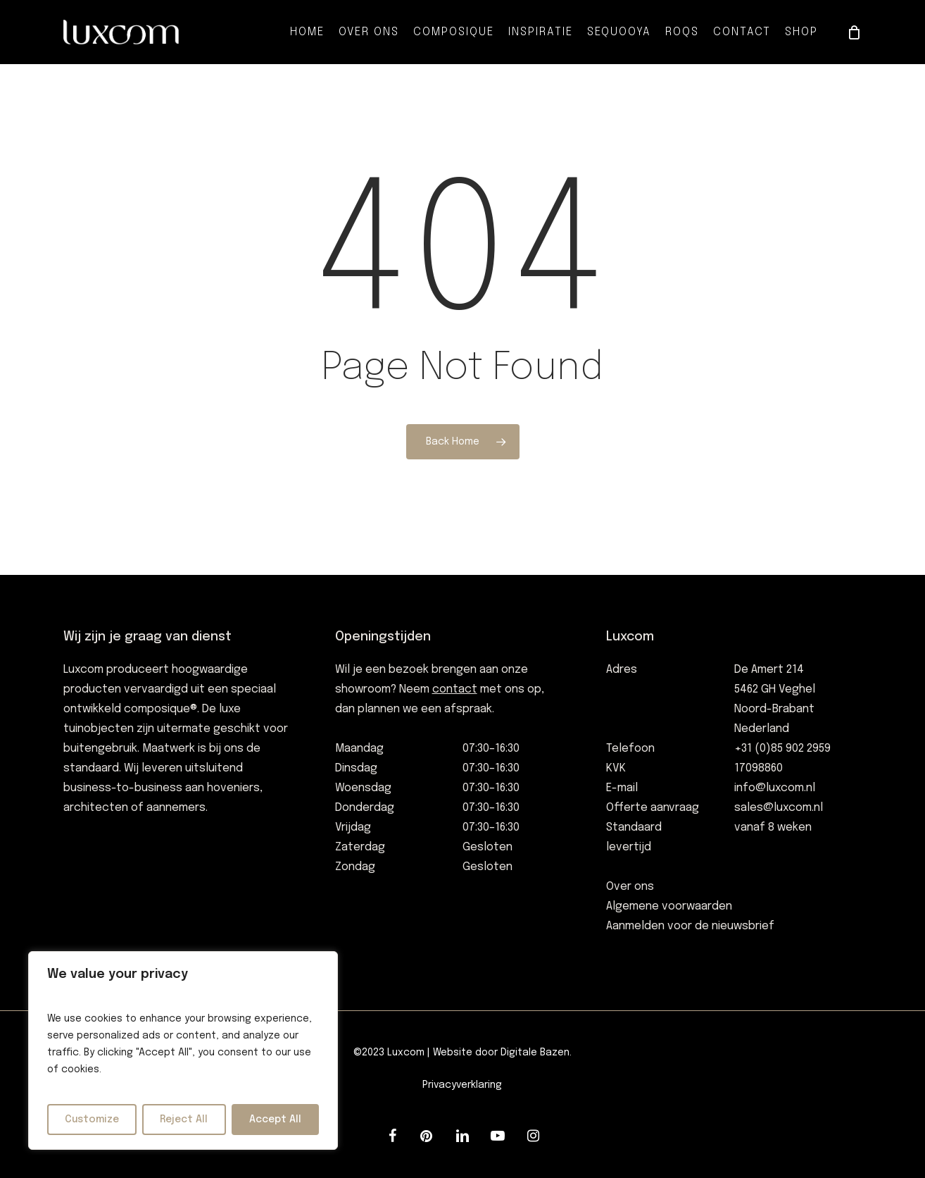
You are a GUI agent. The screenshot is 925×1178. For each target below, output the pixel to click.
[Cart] (854, 32)
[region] (183, 1050)
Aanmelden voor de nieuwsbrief (690, 926)
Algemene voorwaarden (669, 906)
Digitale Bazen (535, 1053)
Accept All (275, 1119)
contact (454, 689)
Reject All (184, 1119)
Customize (92, 1119)
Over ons (630, 887)
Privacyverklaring (462, 1085)
